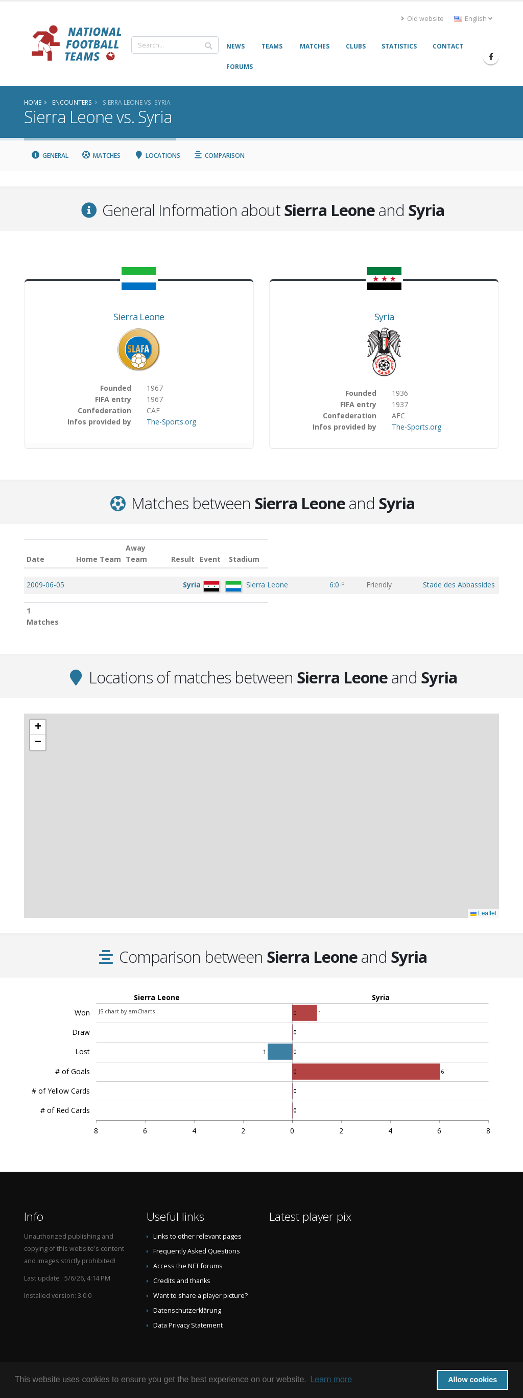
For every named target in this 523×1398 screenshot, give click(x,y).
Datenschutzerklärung (187, 1288)
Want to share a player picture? (200, 1273)
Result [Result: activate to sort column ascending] (314, 548)
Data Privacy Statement (188, 1302)
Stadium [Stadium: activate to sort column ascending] (397, 548)
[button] (37, 705)
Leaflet (483, 890)
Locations (157, 155)
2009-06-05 (45, 573)
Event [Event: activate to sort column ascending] (347, 548)
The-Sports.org (171, 421)
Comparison (219, 155)
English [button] (473, 18)
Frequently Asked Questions (196, 1228)
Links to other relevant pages (197, 1214)
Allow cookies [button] (472, 1380)
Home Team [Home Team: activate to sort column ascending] (162, 548)
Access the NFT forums (188, 1243)
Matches (101, 155)
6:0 (312, 573)
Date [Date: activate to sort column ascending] (35, 548)
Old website (422, 18)
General (49, 155)
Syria (384, 317)
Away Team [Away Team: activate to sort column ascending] (211, 548)
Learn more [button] (331, 1379)
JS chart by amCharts (127, 988)
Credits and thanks (181, 1258)
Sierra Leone (138, 317)
